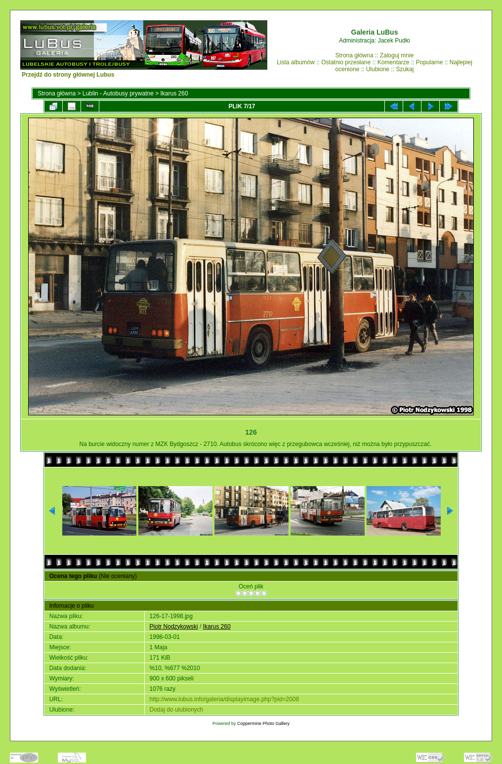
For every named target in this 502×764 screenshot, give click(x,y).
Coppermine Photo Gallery (263, 723)
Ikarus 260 (174, 93)
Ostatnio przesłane (346, 62)
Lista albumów (296, 62)
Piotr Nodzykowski (174, 626)
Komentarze (393, 62)
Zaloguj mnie (397, 55)
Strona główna (354, 55)
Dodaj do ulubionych (177, 709)
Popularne (429, 62)
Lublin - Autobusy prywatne (118, 93)
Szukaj (405, 69)
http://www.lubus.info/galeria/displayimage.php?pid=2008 (224, 699)
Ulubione (377, 69)
